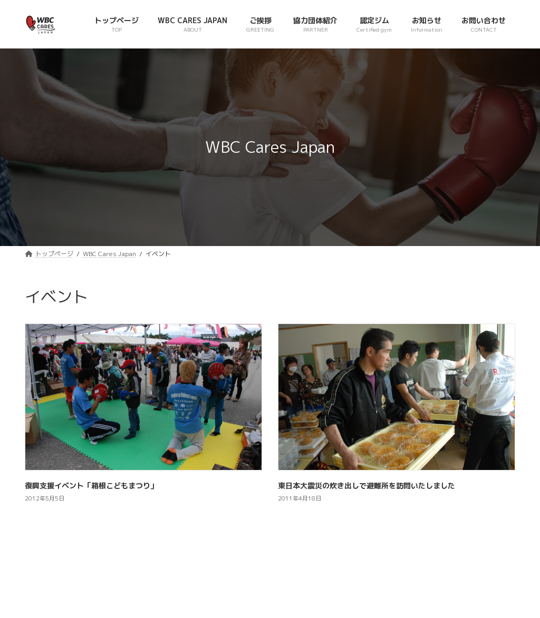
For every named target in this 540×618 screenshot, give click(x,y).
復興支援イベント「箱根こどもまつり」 (91, 485)
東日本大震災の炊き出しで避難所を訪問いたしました (366, 485)
